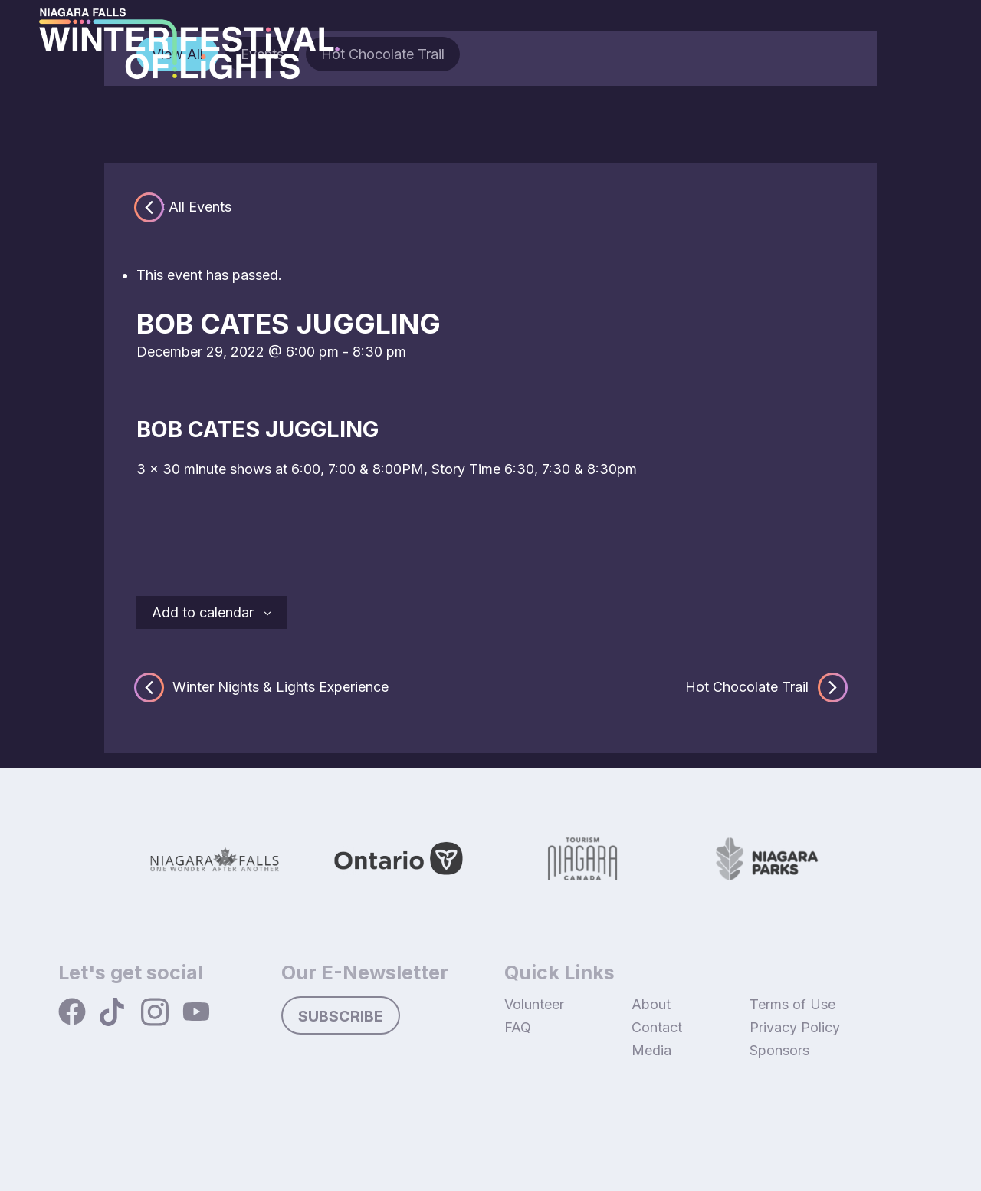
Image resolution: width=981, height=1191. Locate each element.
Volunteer (534, 1004)
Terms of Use (792, 1004)
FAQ (517, 1027)
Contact (657, 1027)
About (651, 1004)
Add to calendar (203, 612)
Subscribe (340, 1016)
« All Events (194, 207)
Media (651, 1050)
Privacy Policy (795, 1027)
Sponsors (779, 1050)
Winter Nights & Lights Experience (262, 687)
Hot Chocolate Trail (765, 687)
